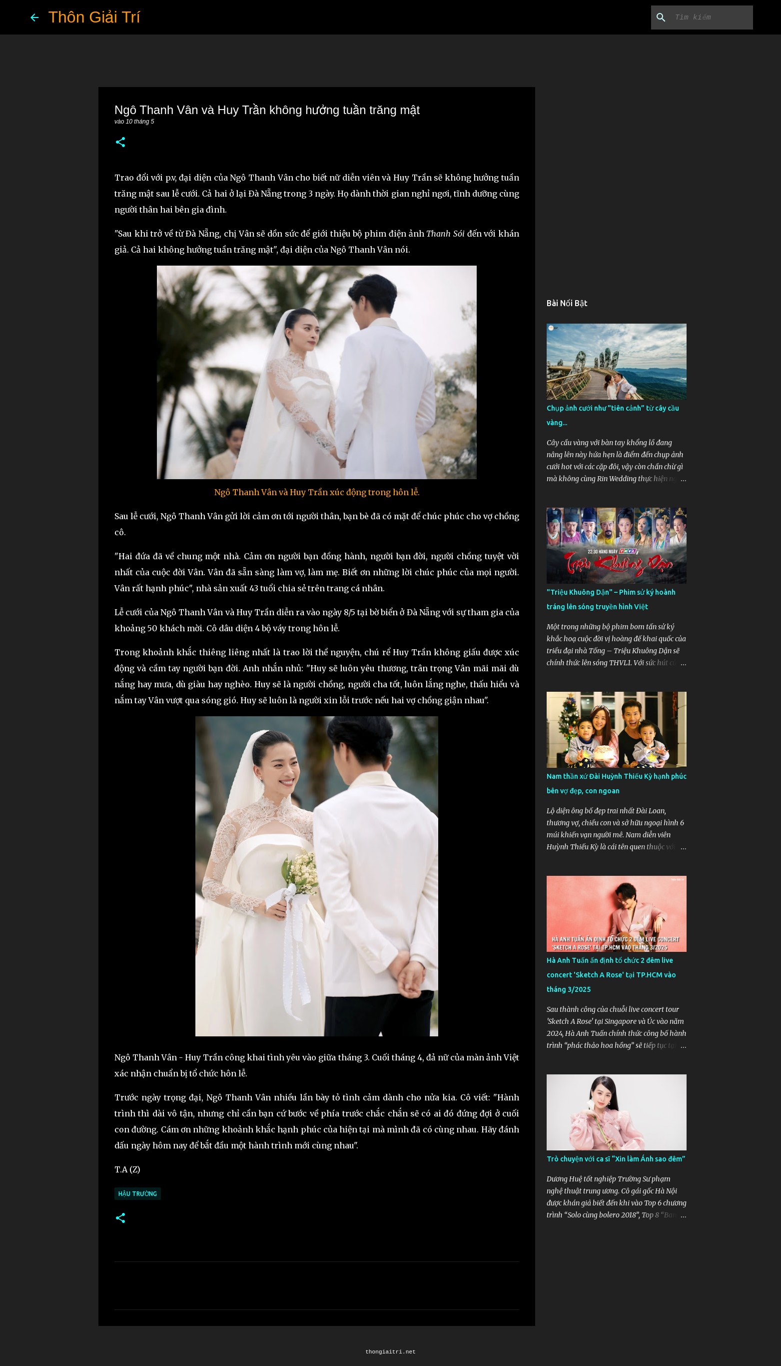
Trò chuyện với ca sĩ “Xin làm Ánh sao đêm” (616, 1159)
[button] (120, 143)
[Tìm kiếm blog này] (700, 18)
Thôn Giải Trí (94, 17)
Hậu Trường (137, 1193)
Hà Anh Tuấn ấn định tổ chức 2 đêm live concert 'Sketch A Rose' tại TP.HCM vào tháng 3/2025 (611, 974)
